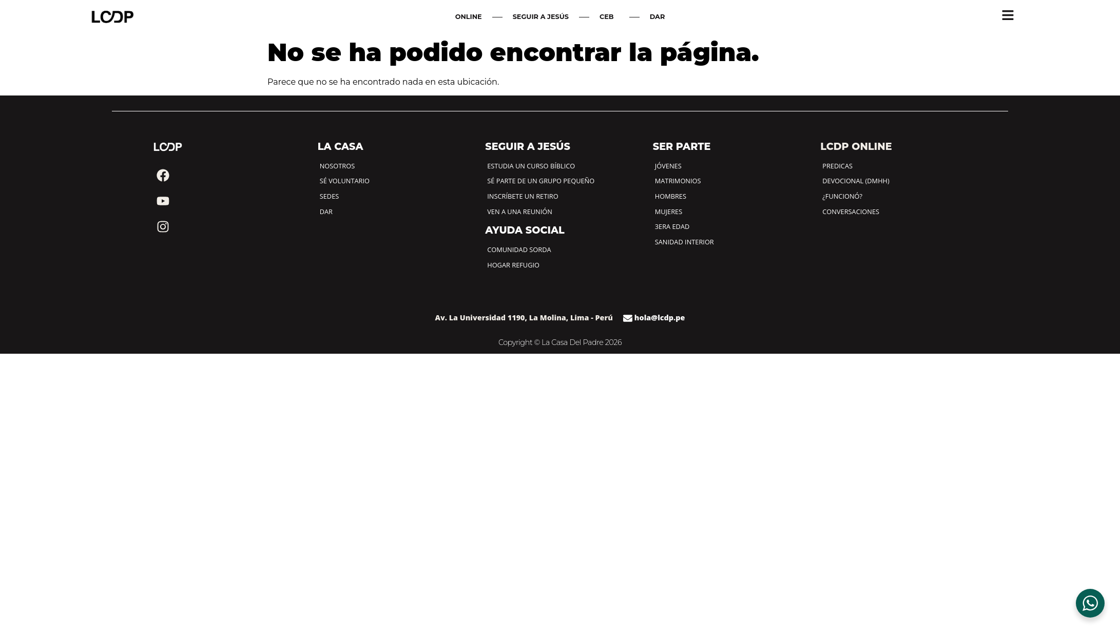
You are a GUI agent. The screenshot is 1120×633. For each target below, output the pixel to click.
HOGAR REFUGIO (513, 265)
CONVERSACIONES (850, 211)
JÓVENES (668, 165)
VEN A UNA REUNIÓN (519, 211)
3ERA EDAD (672, 226)
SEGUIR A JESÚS (541, 17)
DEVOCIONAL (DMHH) (856, 180)
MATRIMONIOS (678, 180)
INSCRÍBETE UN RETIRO (522, 196)
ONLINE (468, 17)
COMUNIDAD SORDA (519, 249)
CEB (609, 17)
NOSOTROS (337, 165)
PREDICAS (837, 165)
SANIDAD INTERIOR (684, 241)
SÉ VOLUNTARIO (345, 180)
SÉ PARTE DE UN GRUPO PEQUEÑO (540, 180)
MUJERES (668, 211)
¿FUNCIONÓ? (842, 196)
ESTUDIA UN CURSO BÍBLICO (531, 165)
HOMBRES (670, 196)
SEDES (329, 196)
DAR (657, 17)
